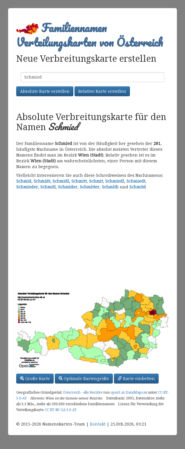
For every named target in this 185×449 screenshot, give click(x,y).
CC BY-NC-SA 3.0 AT (61, 410)
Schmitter (89, 187)
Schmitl (48, 187)
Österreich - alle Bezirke (82, 392)
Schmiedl (114, 181)
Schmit (96, 181)
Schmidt (42, 181)
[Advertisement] (92, 239)
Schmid (23, 181)
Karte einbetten (136, 378)
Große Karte (35, 378)
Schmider (67, 187)
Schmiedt (135, 181)
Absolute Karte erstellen (45, 91)
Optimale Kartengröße (84, 378)
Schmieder (27, 187)
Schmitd (137, 187)
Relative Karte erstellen (102, 91)
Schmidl (60, 181)
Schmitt (79, 181)
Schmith (110, 187)
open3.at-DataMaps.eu (128, 392)
